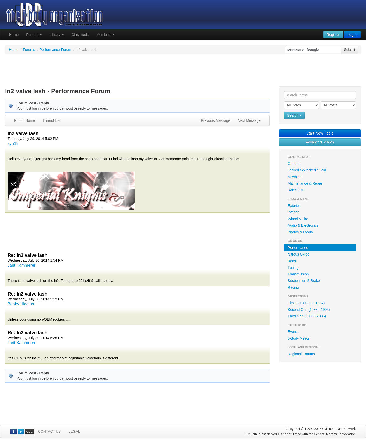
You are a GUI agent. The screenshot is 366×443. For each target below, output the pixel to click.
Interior (293, 212)
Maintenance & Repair (305, 183)
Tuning (293, 267)
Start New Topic (320, 133)
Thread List (51, 120)
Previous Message (215, 120)
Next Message (249, 120)
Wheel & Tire (298, 219)
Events (293, 332)
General (294, 164)
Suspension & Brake (304, 281)
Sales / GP (296, 190)
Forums (34, 35)
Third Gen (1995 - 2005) (307, 316)
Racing (293, 287)
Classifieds (80, 35)
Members (105, 35)
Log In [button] (352, 35)
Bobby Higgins (21, 304)
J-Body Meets (299, 338)
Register (333, 35)
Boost (292, 261)
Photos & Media (300, 232)
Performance (298, 248)
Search (294, 115)
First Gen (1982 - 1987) (306, 303)
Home (14, 35)
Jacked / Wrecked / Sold (307, 170)
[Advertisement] (183, 70)
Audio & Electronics (303, 225)
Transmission (298, 274)
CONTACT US (49, 431)
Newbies (294, 177)
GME (29, 431)
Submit (349, 50)
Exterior (294, 206)
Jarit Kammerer (21, 265)
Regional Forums (301, 354)
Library (57, 35)
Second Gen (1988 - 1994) (309, 309)
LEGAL (74, 431)
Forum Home (24, 120)
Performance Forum (55, 50)
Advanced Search (320, 142)
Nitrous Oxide (298, 254)
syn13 (13, 143)
